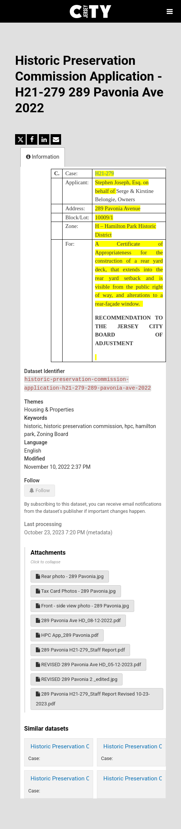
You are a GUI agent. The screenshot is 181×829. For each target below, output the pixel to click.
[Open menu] (169, 11)
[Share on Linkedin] (44, 139)
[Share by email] (56, 139)
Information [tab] (42, 157)
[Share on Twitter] (20, 139)
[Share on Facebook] (32, 139)
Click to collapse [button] (45, 562)
